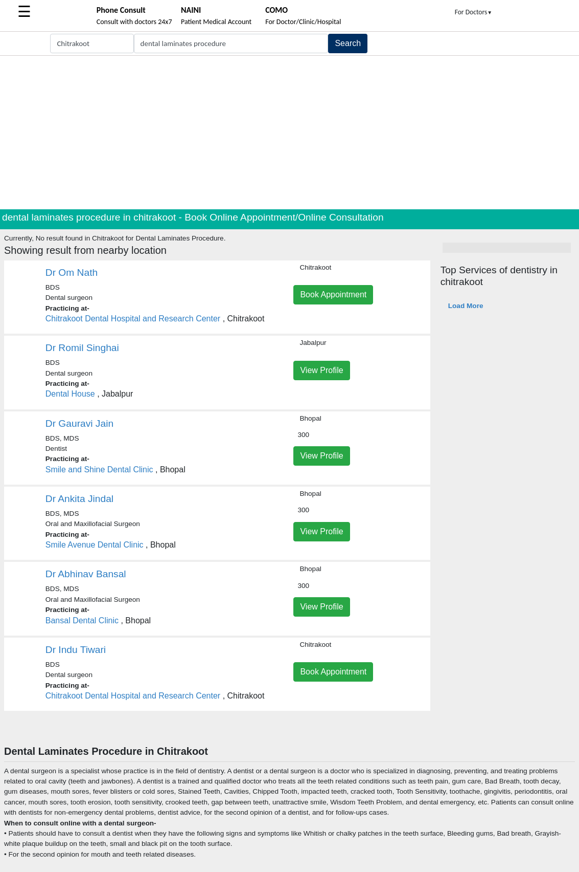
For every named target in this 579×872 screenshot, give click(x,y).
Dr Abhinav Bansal (85, 574)
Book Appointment (333, 294)
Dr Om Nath (71, 272)
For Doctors (474, 12)
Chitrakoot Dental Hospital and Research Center (132, 318)
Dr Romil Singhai (82, 347)
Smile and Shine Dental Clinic (99, 469)
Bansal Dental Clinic (82, 620)
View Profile (321, 370)
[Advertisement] (289, 132)
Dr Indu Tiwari (75, 649)
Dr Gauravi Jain (79, 423)
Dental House (70, 393)
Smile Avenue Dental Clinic (94, 544)
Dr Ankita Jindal (79, 498)
